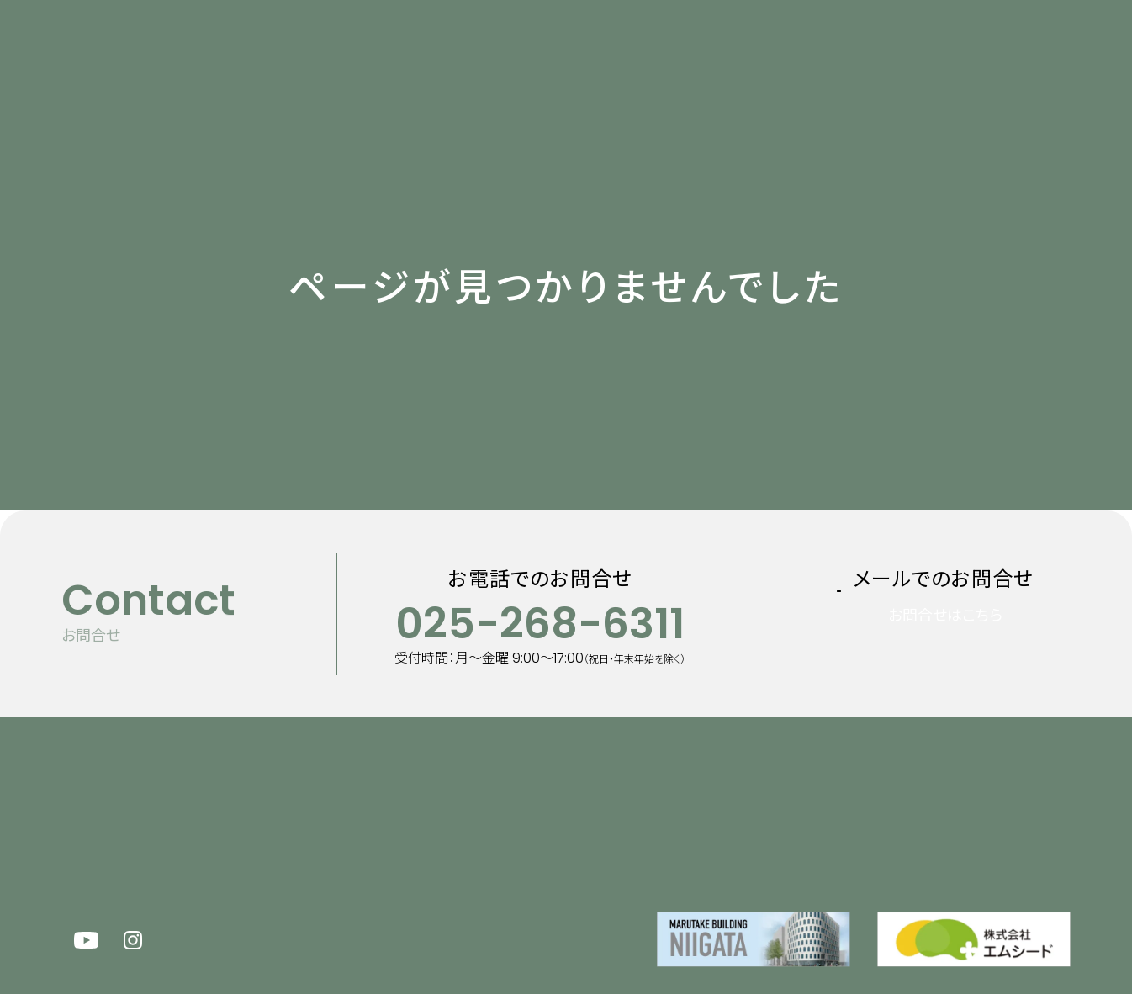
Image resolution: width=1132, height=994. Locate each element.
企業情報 (669, 53)
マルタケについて (495, 53)
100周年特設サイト (888, 53)
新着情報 (401, 53)
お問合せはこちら (966, 641)
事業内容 (589, 53)
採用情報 (757, 53)
